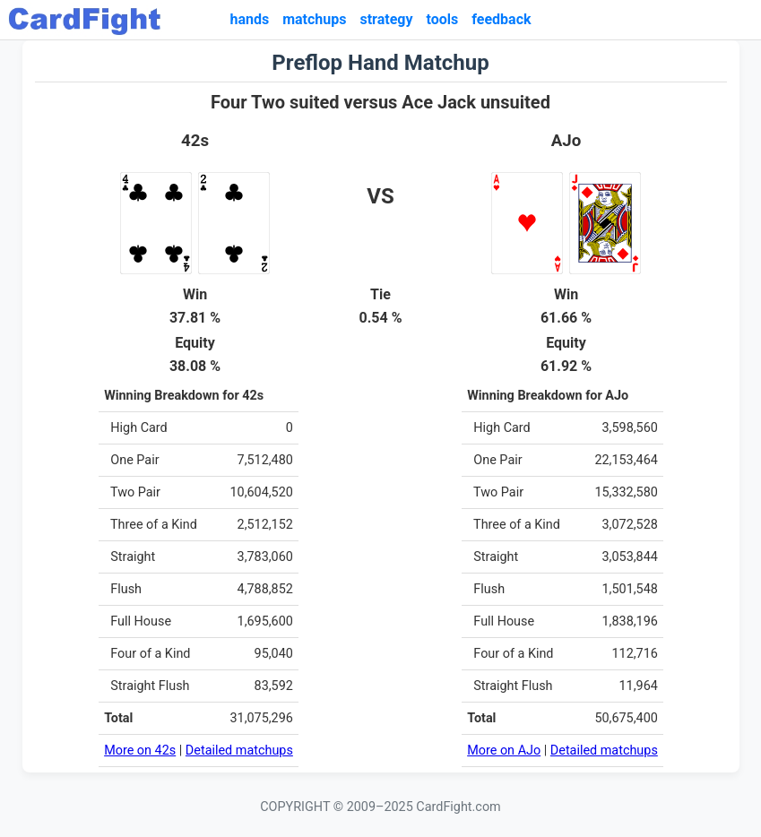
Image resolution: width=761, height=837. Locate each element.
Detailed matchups (239, 750)
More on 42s (140, 750)
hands (249, 19)
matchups (314, 19)
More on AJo (503, 750)
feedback (501, 19)
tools (443, 19)
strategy (385, 19)
